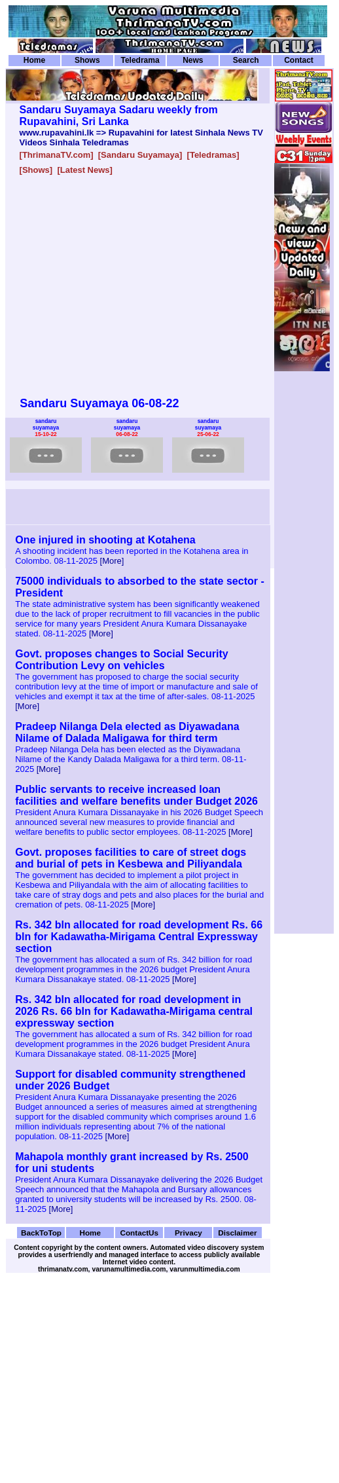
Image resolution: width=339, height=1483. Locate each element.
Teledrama (139, 60)
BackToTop (41, 1232)
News (193, 60)
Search (246, 60)
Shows (87, 60)
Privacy (188, 1232)
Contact (298, 60)
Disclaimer (237, 1232)
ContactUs (139, 1232)
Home (34, 60)
